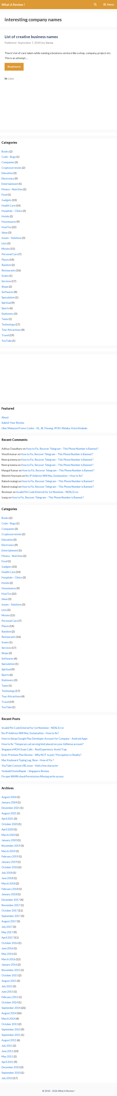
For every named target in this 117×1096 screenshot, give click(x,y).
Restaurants (9, 270)
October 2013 (10, 1024)
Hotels (5, 216)
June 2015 (7, 991)
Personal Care (10, 254)
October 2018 (10, 867)
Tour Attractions (11, 329)
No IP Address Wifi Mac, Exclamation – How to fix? (54, 475)
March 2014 (8, 1018)
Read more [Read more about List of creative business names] (14, 66)
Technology (8, 324)
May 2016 (7, 953)
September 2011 (11, 1034)
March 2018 (8, 883)
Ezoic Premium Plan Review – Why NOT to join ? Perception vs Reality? (41, 754)
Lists (11, 78)
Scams (5, 275)
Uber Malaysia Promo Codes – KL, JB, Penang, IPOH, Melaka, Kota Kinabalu (44, 428)
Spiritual (6, 302)
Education (7, 173)
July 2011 (7, 1045)
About (5, 417)
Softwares (8, 292)
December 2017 (11, 899)
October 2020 (10, 824)
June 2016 (7, 948)
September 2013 (11, 1029)
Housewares (9, 221)
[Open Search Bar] (95, 4)
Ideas (5, 232)
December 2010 (11, 1067)
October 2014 (10, 1002)
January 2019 (9, 861)
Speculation (8, 297)
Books (5, 151)
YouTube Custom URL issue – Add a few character (30, 765)
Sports (5, 308)
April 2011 (8, 1062)
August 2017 (9, 921)
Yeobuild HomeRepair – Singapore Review (25, 771)
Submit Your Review (13, 422)
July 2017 (7, 926)
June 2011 (7, 1051)
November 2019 (11, 845)
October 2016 (10, 943)
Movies (6, 248)
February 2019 (10, 856)
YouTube (7, 340)
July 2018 (7, 872)
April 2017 (8, 937)
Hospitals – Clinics (12, 210)
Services (6, 281)
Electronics (8, 178)
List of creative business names (31, 36)
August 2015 (9, 980)
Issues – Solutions (12, 237)
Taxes (5, 319)
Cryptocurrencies (12, 167)
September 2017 (11, 916)
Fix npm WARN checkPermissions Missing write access (33, 776)
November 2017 (11, 905)
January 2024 (9, 802)
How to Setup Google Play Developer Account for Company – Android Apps (44, 738)
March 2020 (8, 834)
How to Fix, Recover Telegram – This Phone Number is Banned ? (62, 448)
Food (4, 194)
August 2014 (9, 1013)
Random (6, 265)
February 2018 (10, 889)
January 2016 (9, 964)
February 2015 (10, 997)
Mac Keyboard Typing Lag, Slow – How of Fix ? (28, 760)
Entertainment (10, 183)
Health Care (8, 205)
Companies (8, 162)
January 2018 (9, 894)
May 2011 (7, 1056)
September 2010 (11, 1072)
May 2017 (7, 932)
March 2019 (8, 851)
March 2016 (8, 959)
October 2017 (10, 910)
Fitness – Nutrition (12, 189)
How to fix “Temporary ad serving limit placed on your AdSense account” (43, 744)
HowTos (6, 227)
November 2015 (11, 970)
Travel (5, 335)
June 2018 (7, 878)
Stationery (8, 313)
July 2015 (7, 986)
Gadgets (7, 200)
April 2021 (8, 818)
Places (5, 259)
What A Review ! (13, 4)
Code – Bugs (9, 156)
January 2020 (9, 840)
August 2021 (9, 813)
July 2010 (7, 1078)
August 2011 (9, 1040)
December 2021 (11, 807)
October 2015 (10, 975)
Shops (5, 286)
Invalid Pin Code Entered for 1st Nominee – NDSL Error (47, 492)
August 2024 (9, 797)
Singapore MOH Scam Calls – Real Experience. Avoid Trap (34, 749)
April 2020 (8, 829)
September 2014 (11, 1007)
